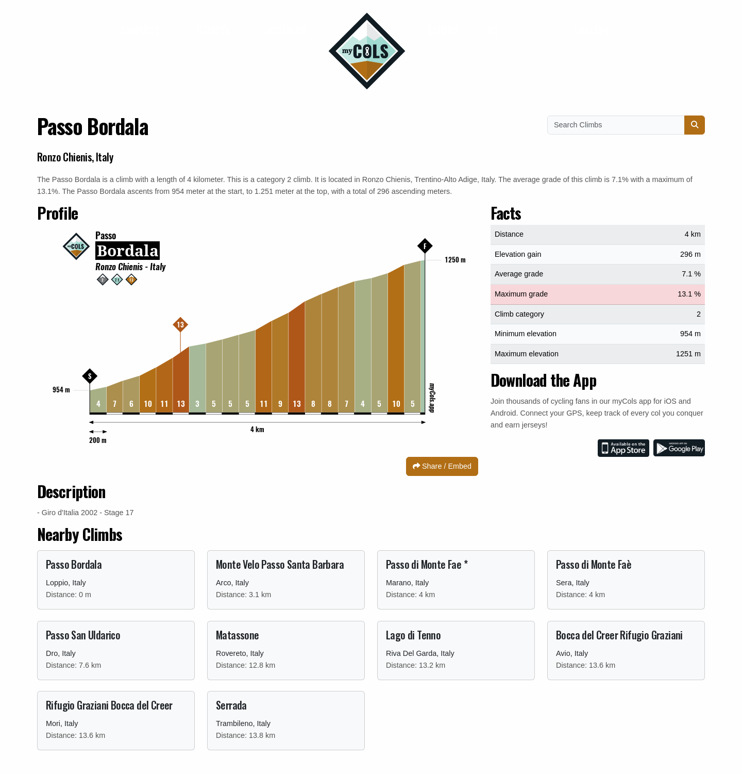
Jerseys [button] (214, 30)
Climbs (443, 30)
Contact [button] (141, 30)
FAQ (490, 30)
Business (286, 30)
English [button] (592, 30)
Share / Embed (442, 466)
